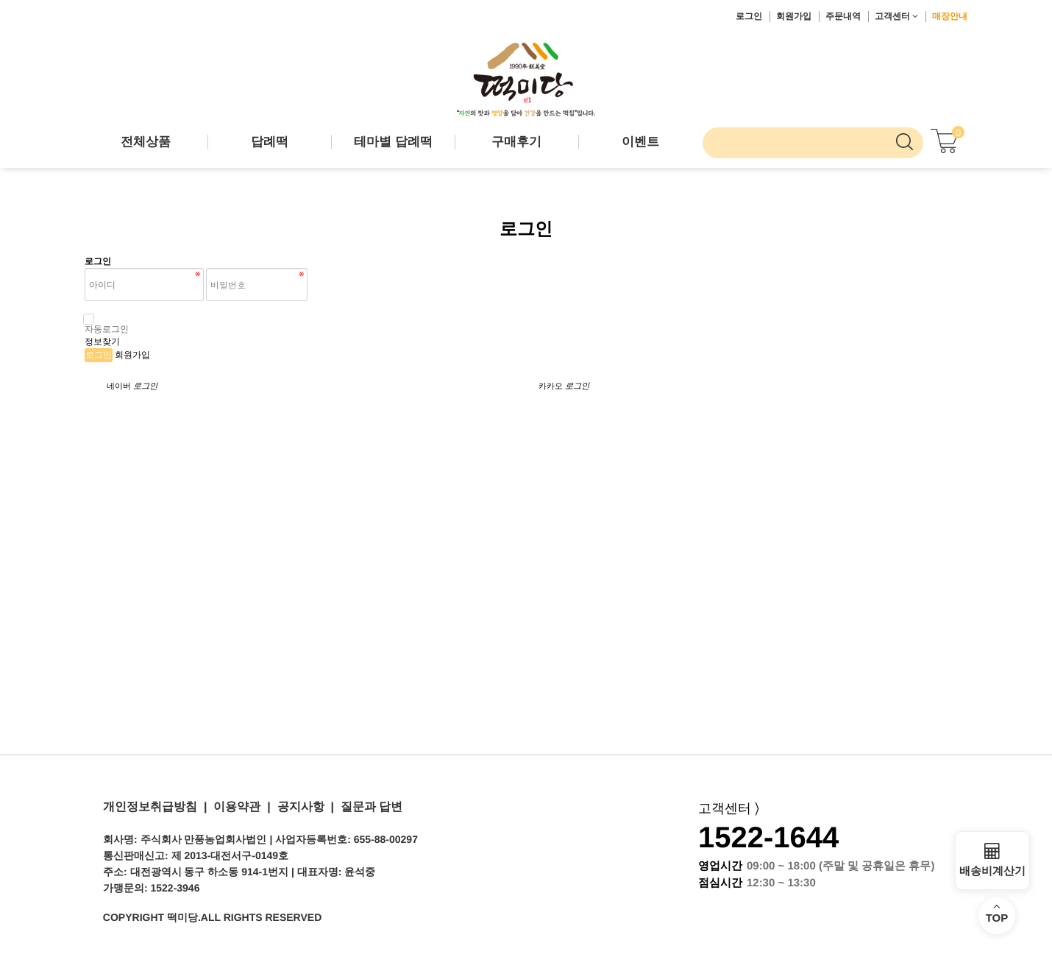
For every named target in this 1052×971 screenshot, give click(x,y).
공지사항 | (302, 806)
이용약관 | (238, 806)
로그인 (749, 16)
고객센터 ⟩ (728, 808)
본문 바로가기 (0, 0)
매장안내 (949, 16)
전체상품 (146, 142)
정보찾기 (102, 341)
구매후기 (516, 142)
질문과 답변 (368, 806)
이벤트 (640, 142)
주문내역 (843, 16)
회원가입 (793, 16)
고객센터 (896, 16)
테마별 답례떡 (393, 142)
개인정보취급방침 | (155, 806)
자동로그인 (107, 324)
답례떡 (269, 142)
